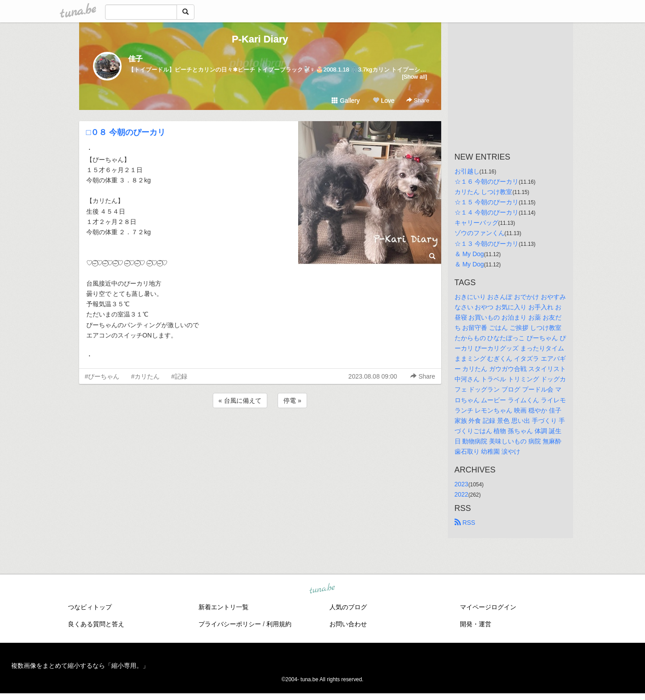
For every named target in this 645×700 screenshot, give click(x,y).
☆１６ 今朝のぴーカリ (487, 181)
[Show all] (414, 76)
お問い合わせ (348, 624)
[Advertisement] (260, 434)
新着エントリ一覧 (223, 607)
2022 (461, 494)
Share (417, 100)
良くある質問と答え (96, 624)
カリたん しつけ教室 (484, 191)
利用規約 (278, 624)
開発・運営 (475, 624)
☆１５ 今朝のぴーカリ (487, 202)
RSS (465, 522)
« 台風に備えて (240, 400)
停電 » (292, 400)
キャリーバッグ (476, 222)
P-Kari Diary (260, 39)
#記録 (179, 376)
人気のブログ (348, 607)
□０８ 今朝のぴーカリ (126, 132)
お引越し (467, 171)
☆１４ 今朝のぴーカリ (487, 212)
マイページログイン (488, 607)
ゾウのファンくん (480, 232)
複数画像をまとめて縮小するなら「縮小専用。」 (80, 665)
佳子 (135, 59)
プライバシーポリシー (229, 624)
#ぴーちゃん (102, 376)
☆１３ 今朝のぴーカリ (487, 243)
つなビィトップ (90, 607)
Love (383, 100)
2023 (461, 484)
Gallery (345, 100)
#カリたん (145, 376)
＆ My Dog (469, 253)
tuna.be (322, 589)
